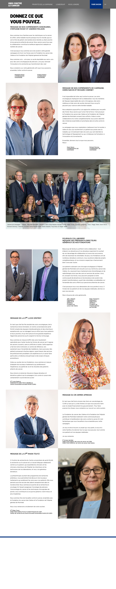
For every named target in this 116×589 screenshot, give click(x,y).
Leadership (60, 4)
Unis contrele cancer (15, 4)
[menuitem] (42, 4)
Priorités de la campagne (42, 4)
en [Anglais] (105, 4)
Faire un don (96, 4)
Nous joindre (73, 4)
